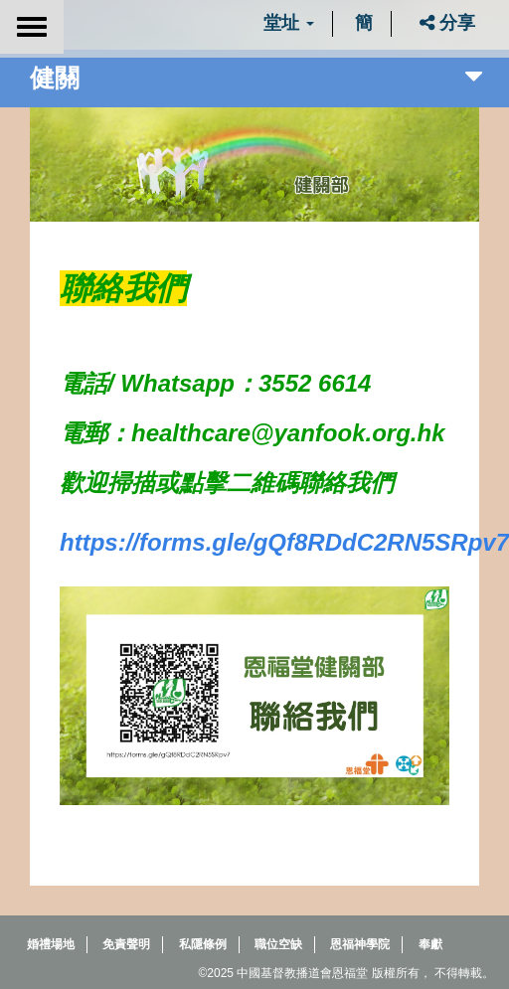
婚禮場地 (51, 944)
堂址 (288, 23)
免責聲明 (126, 944)
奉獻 (430, 944)
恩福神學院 (360, 944)
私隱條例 (203, 944)
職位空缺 (278, 944)
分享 (447, 23)
